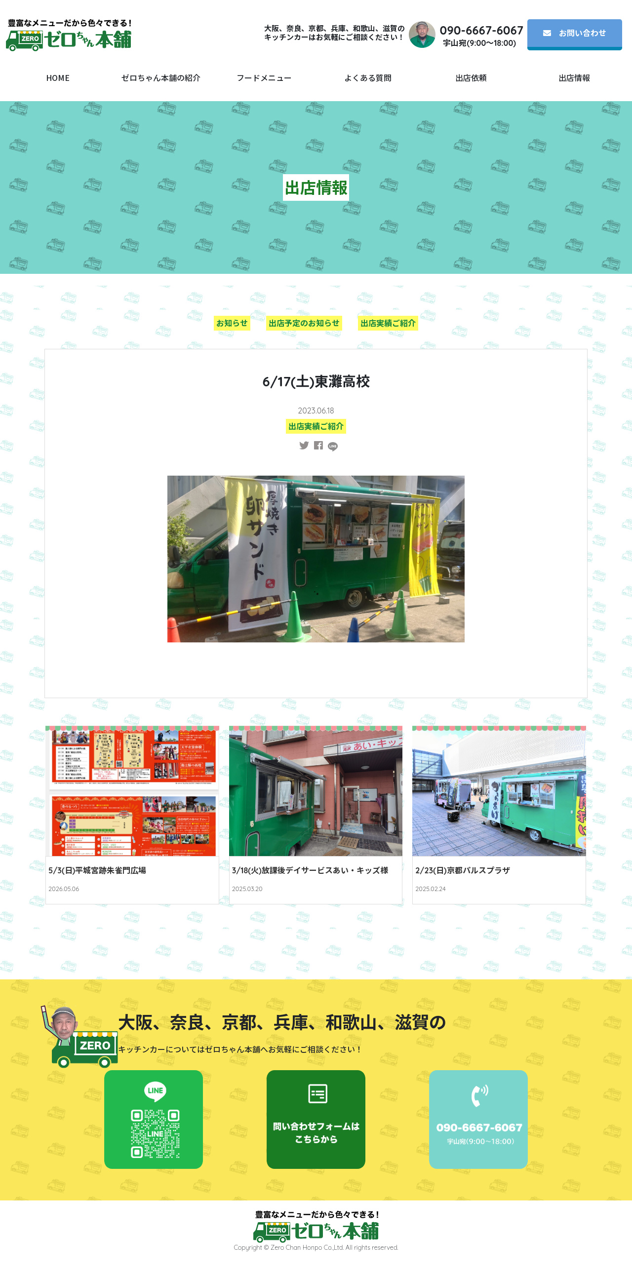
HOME (58, 77)
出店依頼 (471, 77)
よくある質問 (368, 77)
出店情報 (574, 77)
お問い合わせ (574, 33)
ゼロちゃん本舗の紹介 (160, 77)
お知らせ (232, 323)
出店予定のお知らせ (304, 323)
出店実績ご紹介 (388, 323)
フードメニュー (264, 77)
